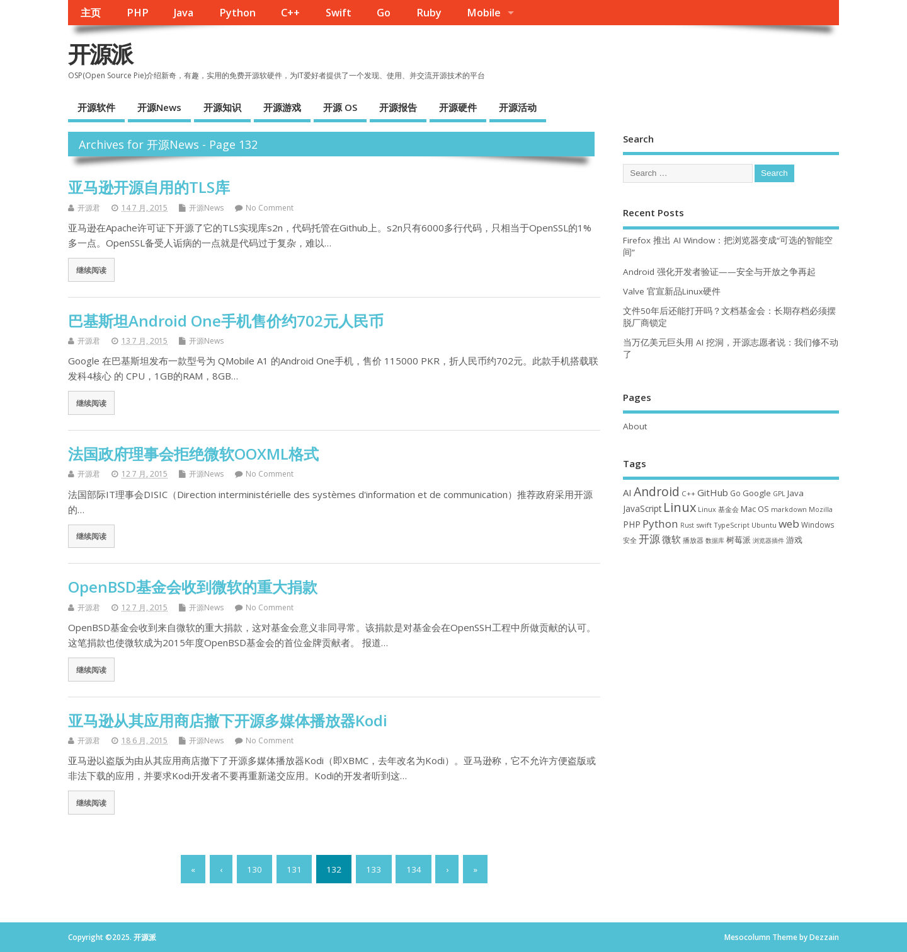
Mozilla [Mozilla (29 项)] (821, 509)
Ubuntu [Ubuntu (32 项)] (764, 525)
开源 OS (340, 107)
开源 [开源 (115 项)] (649, 538)
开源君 (88, 207)
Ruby (429, 13)
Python (237, 13)
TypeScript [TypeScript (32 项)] (732, 525)
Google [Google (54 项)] (757, 493)
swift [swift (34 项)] (704, 525)
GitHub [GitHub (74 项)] (712, 492)
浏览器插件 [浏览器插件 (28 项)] (768, 540)
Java (183, 13)
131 (294, 868)
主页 (91, 13)
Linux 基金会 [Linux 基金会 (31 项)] (718, 509)
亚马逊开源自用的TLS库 (149, 187)
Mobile (484, 13)
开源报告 (398, 107)
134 (413, 868)
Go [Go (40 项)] (735, 493)
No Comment (270, 207)
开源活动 (518, 107)
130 (254, 868)
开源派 (100, 53)
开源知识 (222, 107)
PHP (138, 13)
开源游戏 (282, 107)
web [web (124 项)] (789, 523)
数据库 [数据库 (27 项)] (714, 540)
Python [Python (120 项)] (660, 523)
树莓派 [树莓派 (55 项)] (738, 539)
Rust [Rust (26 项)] (687, 525)
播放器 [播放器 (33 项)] (693, 540)
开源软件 (96, 107)
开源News (159, 107)
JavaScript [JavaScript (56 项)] (642, 508)
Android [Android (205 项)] (657, 491)
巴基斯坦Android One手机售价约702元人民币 (226, 320)
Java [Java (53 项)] (795, 493)
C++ (290, 13)
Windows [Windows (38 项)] (818, 525)
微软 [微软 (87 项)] (671, 539)
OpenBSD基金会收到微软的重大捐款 (192, 586)
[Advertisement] (731, 658)
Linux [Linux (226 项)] (679, 507)
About (635, 426)
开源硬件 (458, 107)
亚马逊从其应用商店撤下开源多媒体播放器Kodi (227, 720)
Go (384, 13)
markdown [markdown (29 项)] (789, 509)
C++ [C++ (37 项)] (688, 493)
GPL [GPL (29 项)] (779, 493)
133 (373, 868)
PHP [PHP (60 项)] (632, 524)
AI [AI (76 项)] (627, 492)
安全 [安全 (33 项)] (630, 540)
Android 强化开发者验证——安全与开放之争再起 (719, 271)
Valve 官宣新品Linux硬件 (672, 291)
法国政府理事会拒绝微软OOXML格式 (193, 453)
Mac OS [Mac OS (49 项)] (755, 508)
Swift (338, 13)
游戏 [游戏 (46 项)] (794, 540)
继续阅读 (91, 270)
